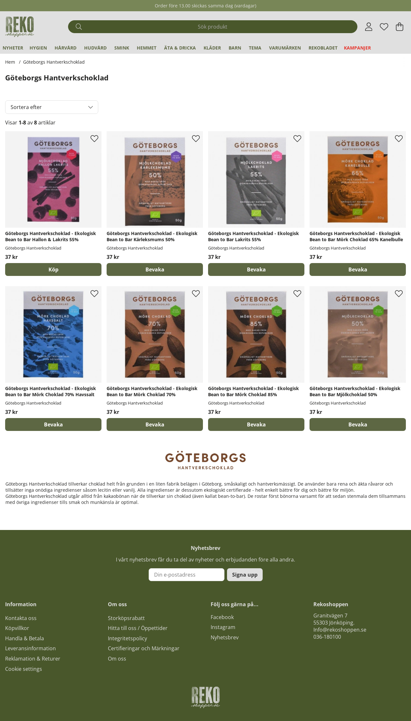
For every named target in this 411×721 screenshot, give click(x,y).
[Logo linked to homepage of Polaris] (19, 26)
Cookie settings (23, 668)
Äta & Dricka (180, 48)
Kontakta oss (21, 618)
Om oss (117, 658)
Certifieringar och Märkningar (143, 648)
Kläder (212, 48)
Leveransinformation (30, 648)
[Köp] (53, 269)
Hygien (38, 48)
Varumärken (285, 48)
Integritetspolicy (127, 638)
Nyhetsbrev (225, 637)
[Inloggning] (369, 26)
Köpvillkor (17, 628)
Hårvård (65, 48)
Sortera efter (26, 107)
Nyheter (13, 48)
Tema (255, 48)
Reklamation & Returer (32, 658)
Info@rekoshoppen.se (339, 629)
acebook (223, 617)
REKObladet (323, 48)
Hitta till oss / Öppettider (138, 628)
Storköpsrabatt (126, 618)
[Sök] (212, 26)
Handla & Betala (24, 638)
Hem (10, 62)
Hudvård (95, 48)
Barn (235, 48)
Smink (121, 48)
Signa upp (245, 574)
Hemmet (146, 48)
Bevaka (154, 269)
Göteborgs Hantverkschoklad (54, 62)
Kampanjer (357, 48)
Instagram (223, 627)
